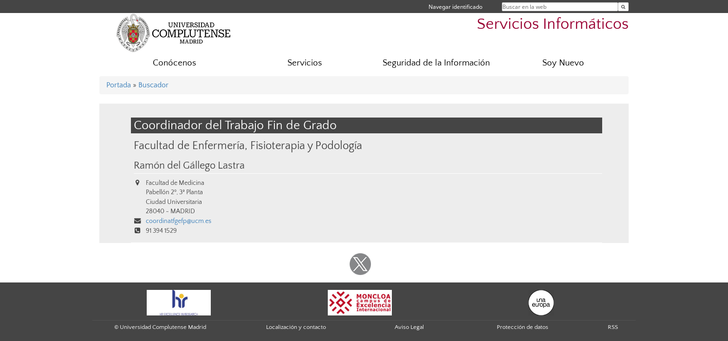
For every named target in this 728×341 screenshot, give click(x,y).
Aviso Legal (409, 327)
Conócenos (174, 63)
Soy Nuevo (563, 63)
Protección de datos (522, 327)
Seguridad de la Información (436, 63)
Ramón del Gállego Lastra (189, 165)
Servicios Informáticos (553, 24)
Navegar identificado (455, 7)
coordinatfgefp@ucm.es (178, 221)
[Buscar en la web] (623, 6)
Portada (118, 85)
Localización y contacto (296, 327)
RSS (613, 327)
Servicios (304, 63)
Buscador (153, 85)
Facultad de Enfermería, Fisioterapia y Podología (248, 145)
